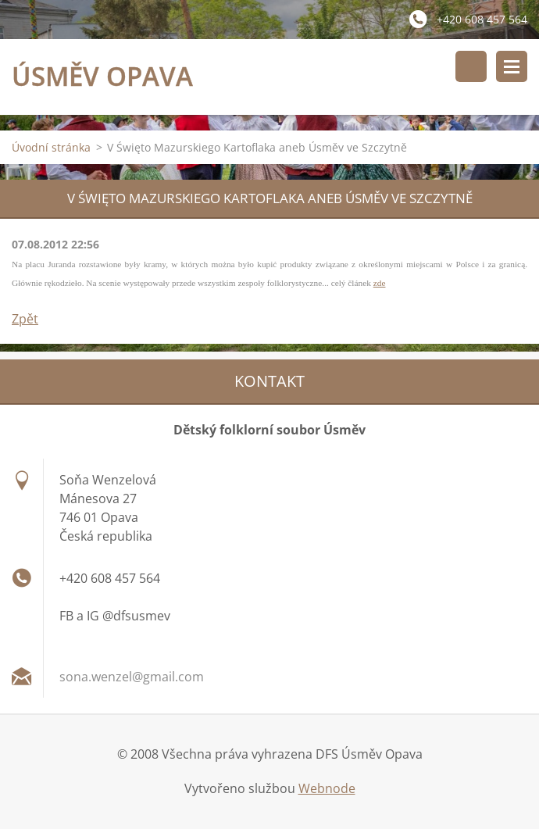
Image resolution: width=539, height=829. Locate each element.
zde (379, 283)
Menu (511, 66)
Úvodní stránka (51, 147)
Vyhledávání (471, 66)
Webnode (326, 788)
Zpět (25, 318)
